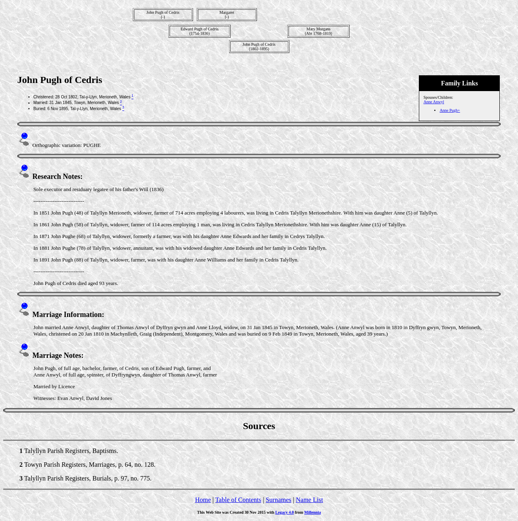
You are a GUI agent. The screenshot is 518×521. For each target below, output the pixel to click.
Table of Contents (238, 499)
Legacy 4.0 (284, 512)
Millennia (312, 512)
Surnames (278, 499)
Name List (309, 499)
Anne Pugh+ (449, 110)
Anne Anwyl (433, 102)
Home (203, 499)
